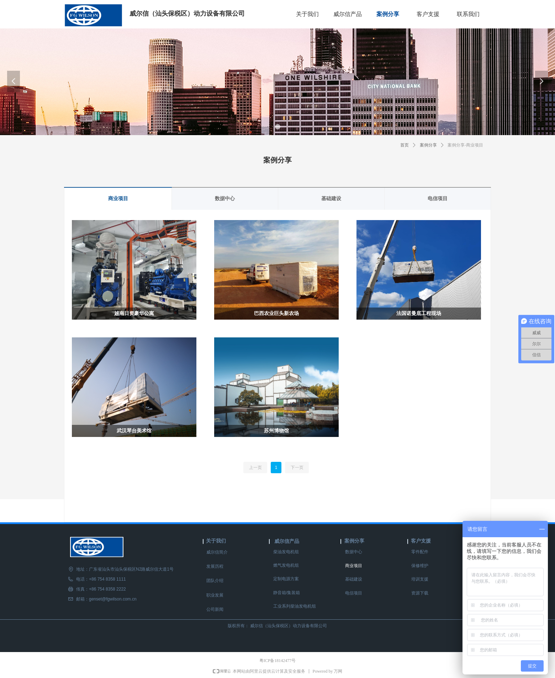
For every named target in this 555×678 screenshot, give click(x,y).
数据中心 (225, 198)
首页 (404, 145)
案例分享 (428, 145)
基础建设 (331, 198)
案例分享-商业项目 (465, 145)
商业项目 (118, 198)
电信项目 (438, 198)
